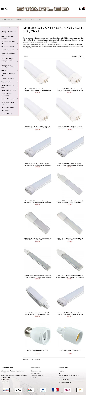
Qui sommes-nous (36, 371)
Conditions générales (37, 375)
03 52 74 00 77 (65, 379)
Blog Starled (6, 377)
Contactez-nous (35, 378)
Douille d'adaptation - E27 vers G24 (37, 350)
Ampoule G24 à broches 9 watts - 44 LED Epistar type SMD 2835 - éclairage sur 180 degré (37, 314)
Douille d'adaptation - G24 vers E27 (70, 350)
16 (81, 56)
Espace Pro (5, 382)
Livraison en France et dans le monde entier (13, 372)
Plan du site (5, 379)
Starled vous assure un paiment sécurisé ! (14, 375)
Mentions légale (35, 373)
